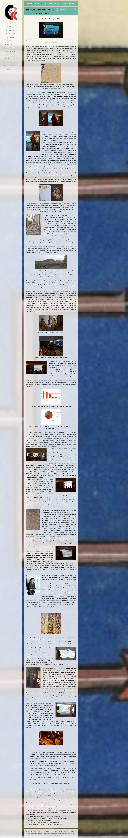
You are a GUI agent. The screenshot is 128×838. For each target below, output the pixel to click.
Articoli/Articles (10, 30)
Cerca (75, 9)
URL (49, 795)
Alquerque (10, 41)
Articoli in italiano (48, 3)
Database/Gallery (10, 34)
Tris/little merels (10, 44)
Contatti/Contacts (10, 62)
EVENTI (10, 55)
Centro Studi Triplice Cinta (42, 94)
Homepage (10, 27)
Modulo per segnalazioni (10, 58)
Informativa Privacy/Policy (10, 65)
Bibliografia (10, 37)
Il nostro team (10, 51)
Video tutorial (10, 69)
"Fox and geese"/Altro (10, 48)
